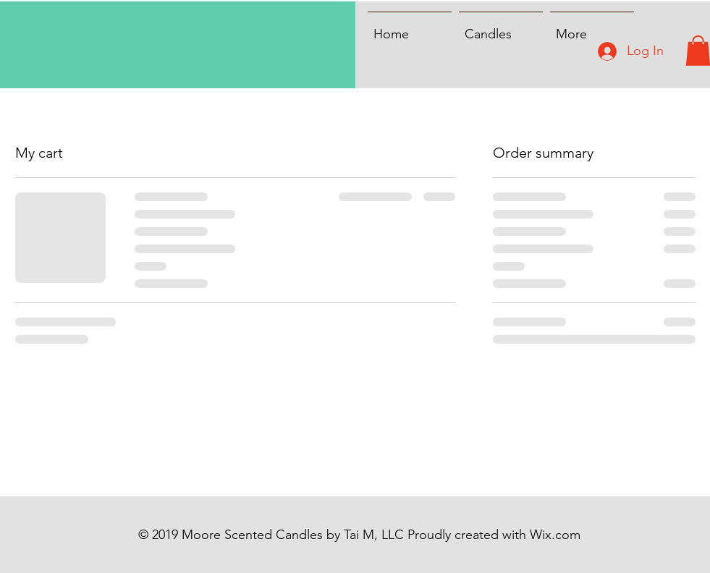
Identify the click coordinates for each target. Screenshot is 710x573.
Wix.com (555, 535)
